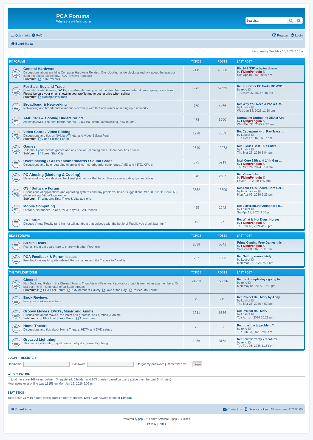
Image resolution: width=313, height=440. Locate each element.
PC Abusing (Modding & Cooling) (51, 175)
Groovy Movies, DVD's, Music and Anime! (59, 311)
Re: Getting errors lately (254, 256)
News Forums (19, 235)
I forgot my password (150, 364)
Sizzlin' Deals (34, 243)
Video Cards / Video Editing (47, 132)
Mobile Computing (39, 206)
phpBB (142, 419)
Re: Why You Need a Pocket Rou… (262, 104)
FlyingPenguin (251, 71)
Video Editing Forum (53, 138)
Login (12, 357)
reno (244, 89)
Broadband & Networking (45, 104)
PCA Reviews (49, 79)
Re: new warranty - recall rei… (258, 339)
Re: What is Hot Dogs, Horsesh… (260, 219)
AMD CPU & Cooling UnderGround (53, 118)
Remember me (179, 364)
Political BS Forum (143, 290)
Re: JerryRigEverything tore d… (260, 205)
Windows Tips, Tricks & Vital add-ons (64, 198)
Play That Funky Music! (57, 318)
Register (28, 357)
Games (29, 146)
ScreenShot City (50, 153)
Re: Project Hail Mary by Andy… (260, 297)
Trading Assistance (52, 96)
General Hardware (38, 69)
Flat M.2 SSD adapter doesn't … (259, 68)
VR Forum (32, 220)
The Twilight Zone (23, 272)
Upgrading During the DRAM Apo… (262, 117)
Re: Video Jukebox (250, 174)
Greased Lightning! (40, 339)
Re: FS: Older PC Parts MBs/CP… (261, 86)
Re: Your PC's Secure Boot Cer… (260, 188)
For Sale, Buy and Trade (43, 86)
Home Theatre (35, 326)
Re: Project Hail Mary (252, 310)
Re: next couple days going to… (260, 279)
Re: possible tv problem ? (255, 325)
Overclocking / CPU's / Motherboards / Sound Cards (67, 161)
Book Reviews (35, 297)
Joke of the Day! (114, 290)
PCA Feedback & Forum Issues (50, 257)
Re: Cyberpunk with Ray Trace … (260, 131)
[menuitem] (36, 35)
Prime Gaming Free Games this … (261, 242)
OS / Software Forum (41, 188)
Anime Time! (86, 318)
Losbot (245, 107)
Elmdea (126, 397)
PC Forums (17, 61)
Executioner (249, 191)
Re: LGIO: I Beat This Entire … (258, 146)
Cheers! (30, 280)
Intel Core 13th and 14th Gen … (259, 160)
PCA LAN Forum (52, 290)
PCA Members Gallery (84, 290)
